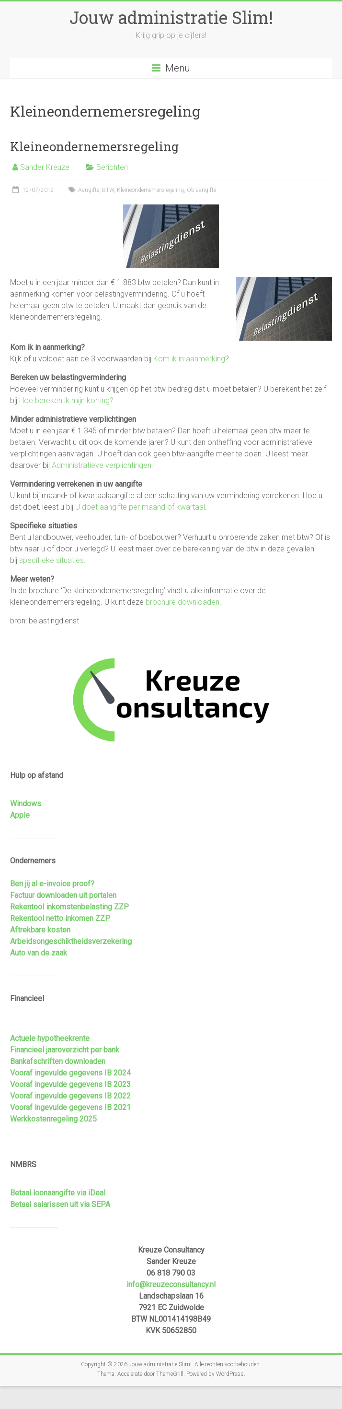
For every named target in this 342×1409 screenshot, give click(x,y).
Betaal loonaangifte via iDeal (57, 1192)
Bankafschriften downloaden (57, 1061)
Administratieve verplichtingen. (102, 465)
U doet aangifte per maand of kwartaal (140, 507)
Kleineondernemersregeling (94, 146)
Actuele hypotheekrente (50, 1038)
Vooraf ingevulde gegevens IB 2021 (70, 1107)
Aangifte (88, 190)
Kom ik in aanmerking (189, 358)
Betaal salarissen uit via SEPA (60, 1204)
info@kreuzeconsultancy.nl (171, 1284)
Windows (25, 803)
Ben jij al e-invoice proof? (52, 883)
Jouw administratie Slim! (171, 17)
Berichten (112, 167)
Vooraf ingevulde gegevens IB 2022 (70, 1095)
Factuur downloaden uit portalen (63, 895)
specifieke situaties (51, 560)
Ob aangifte (201, 190)
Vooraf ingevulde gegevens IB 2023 (70, 1084)
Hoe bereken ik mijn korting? (66, 400)
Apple (20, 815)
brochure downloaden (182, 602)
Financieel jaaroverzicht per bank (64, 1049)
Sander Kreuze (44, 167)
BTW (108, 190)
